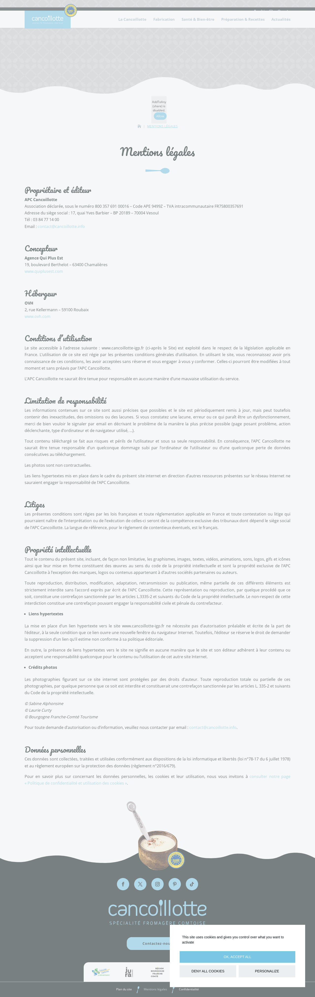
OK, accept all (237, 957)
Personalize (267, 971)
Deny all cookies (207, 971)
